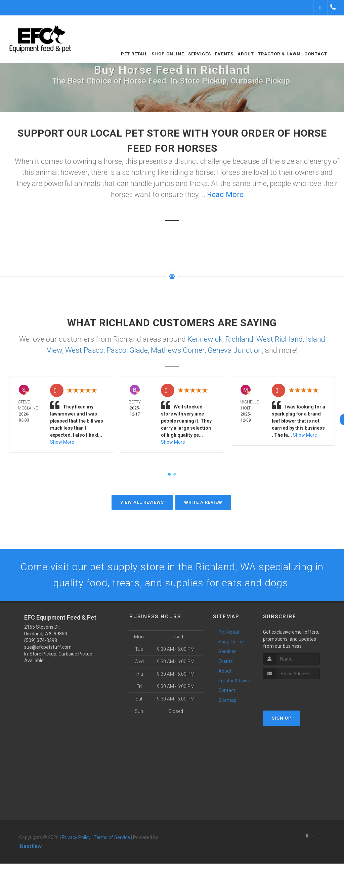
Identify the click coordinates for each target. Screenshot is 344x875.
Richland (239, 339)
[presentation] (299, 692)
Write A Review (203, 502)
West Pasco (84, 350)
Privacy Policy (76, 837)
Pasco (116, 350)
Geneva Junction (235, 350)
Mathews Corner (178, 350)
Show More (62, 442)
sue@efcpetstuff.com (48, 647)
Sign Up (282, 718)
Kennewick (204, 339)
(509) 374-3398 (40, 640)
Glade (138, 350)
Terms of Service (112, 837)
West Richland (279, 339)
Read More (225, 194)
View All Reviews (142, 502)
